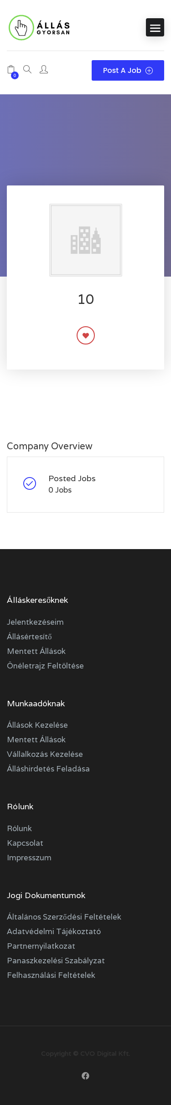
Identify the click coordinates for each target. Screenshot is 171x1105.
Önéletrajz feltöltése (45, 666)
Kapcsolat (25, 843)
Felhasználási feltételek (51, 975)
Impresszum (29, 858)
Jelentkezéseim (35, 622)
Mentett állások (36, 651)
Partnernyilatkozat (41, 946)
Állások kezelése (37, 725)
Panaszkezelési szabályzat (56, 961)
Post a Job (128, 70)
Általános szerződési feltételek (64, 917)
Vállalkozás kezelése (45, 754)
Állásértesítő (29, 637)
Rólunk (19, 828)
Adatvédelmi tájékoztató (54, 931)
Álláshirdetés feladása (48, 769)
